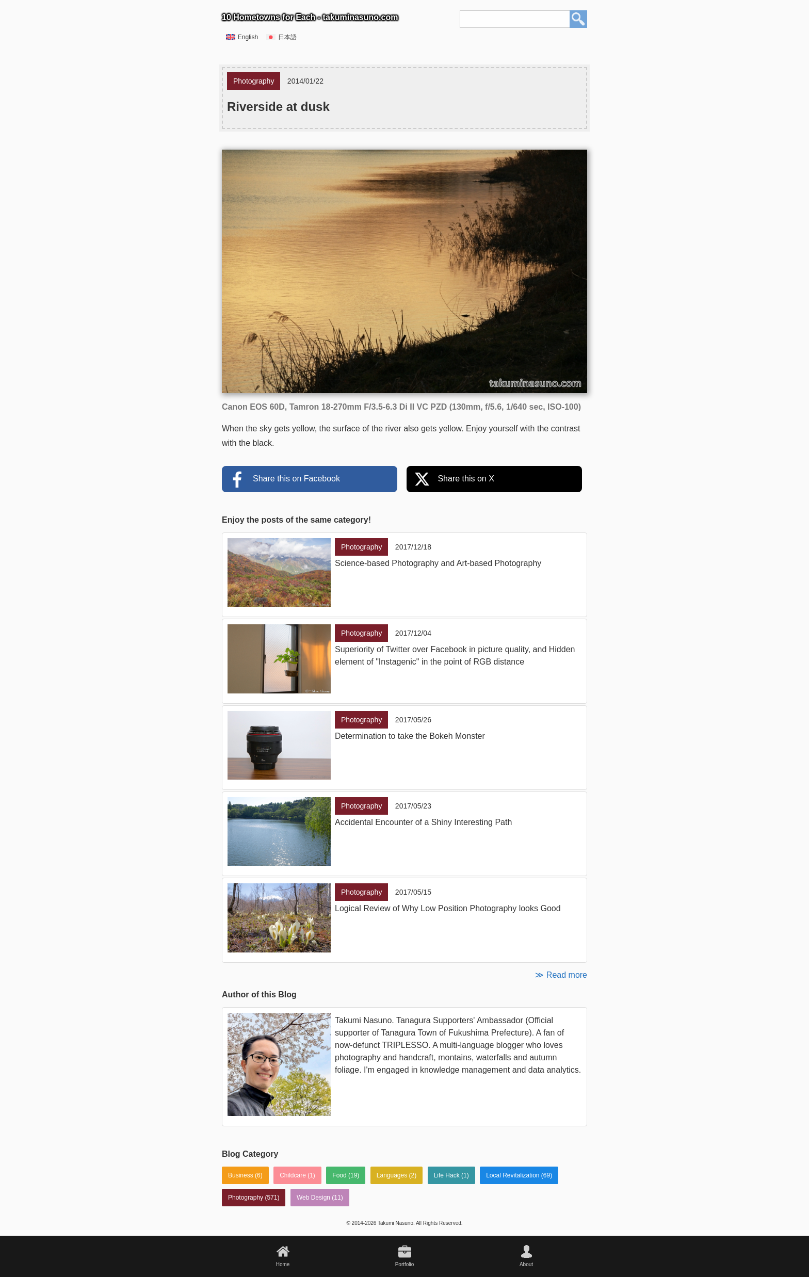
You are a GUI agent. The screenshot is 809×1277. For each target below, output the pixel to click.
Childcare (293, 1175)
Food (339, 1175)
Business (240, 1175)
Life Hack (447, 1175)
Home (283, 1264)
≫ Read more (561, 975)
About (526, 1264)
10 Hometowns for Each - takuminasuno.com (310, 17)
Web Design (313, 1197)
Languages (392, 1175)
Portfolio (404, 1264)
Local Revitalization (512, 1175)
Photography (245, 1197)
